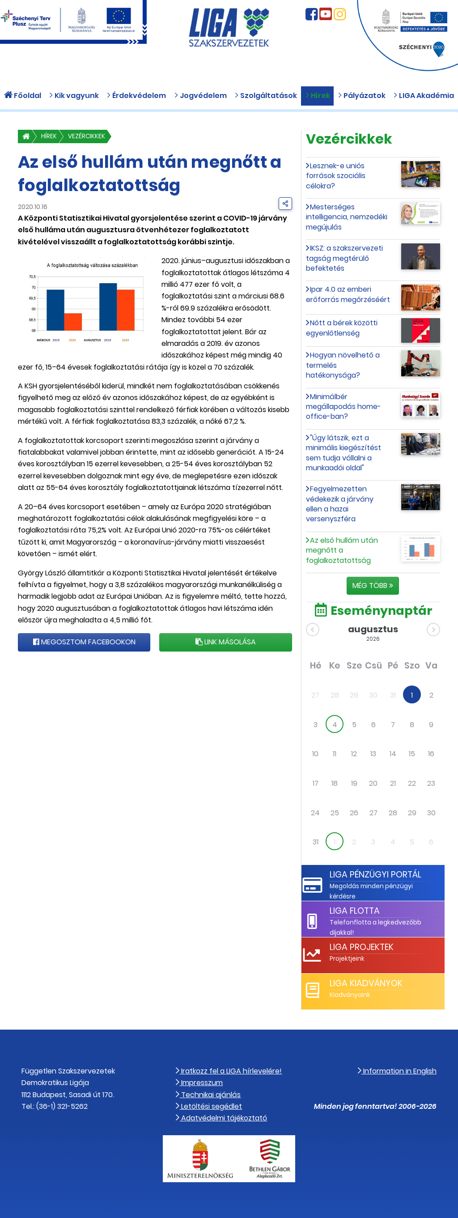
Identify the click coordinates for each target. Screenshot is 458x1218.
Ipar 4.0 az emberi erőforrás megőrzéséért (348, 294)
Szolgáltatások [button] (265, 95)
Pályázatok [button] (362, 95)
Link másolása (225, 642)
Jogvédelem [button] (200, 95)
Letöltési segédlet (209, 1106)
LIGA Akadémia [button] (423, 95)
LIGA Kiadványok (366, 983)
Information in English (397, 1071)
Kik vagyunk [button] (74, 95)
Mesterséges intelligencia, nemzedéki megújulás (346, 217)
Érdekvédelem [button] (136, 95)
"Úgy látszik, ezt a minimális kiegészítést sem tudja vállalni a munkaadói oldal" (343, 453)
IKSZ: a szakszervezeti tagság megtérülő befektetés (344, 258)
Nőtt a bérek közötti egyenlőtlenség (342, 328)
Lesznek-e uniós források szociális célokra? (335, 176)
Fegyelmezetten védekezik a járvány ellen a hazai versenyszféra (339, 504)
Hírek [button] (317, 95)
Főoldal (22, 95)
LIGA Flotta (355, 911)
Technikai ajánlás (208, 1095)
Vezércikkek (86, 136)
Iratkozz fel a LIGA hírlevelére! (229, 1071)
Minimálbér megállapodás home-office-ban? (343, 407)
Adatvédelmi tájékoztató (221, 1118)
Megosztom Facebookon (84, 642)
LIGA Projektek (362, 947)
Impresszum (199, 1082)
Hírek (49, 136)
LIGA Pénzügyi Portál (375, 875)
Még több (372, 585)
